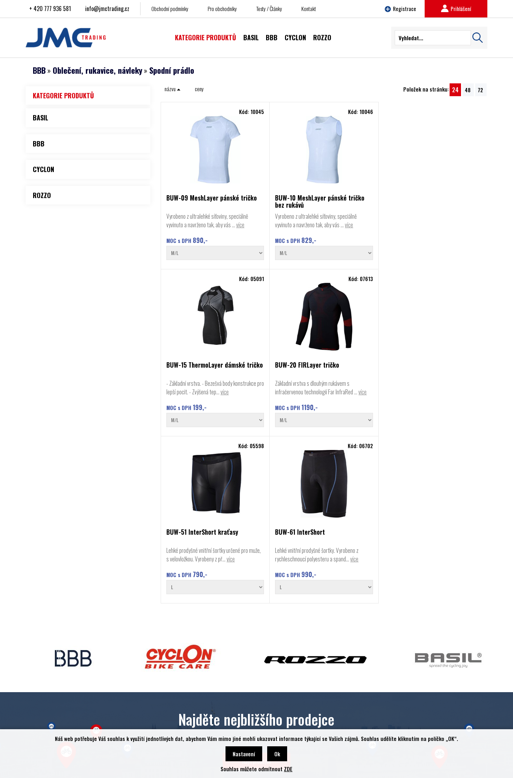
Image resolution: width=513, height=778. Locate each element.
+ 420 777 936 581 (50, 8)
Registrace (400, 8)
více (191, 233)
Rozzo (39, 713)
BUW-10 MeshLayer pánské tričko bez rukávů (281, 201)
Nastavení (244, 754)
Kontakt (308, 8)
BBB (39, 70)
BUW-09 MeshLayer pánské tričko (192, 201)
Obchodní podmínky (169, 8)
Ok (277, 754)
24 (455, 89)
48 (468, 90)
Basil (37, 723)
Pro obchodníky (222, 8)
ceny (199, 89)
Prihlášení (456, 8)
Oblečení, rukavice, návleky (97, 70)
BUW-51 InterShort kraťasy (191, 385)
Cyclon (39, 702)
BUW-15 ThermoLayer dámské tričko (357, 201)
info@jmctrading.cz (107, 8)
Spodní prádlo (171, 70)
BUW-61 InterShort (272, 382)
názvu (173, 89)
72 (480, 90)
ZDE (288, 769)
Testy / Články (269, 8)
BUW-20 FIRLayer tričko (442, 198)
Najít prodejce (256, 627)
